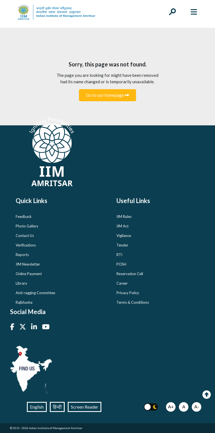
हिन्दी (57, 406)
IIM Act (122, 226)
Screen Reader (84, 406)
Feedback (24, 216)
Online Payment (29, 273)
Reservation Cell (129, 273)
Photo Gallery (27, 226)
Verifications (26, 245)
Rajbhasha (24, 302)
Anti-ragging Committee (35, 293)
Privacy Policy (127, 293)
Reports (22, 254)
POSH (121, 264)
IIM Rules (124, 216)
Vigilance (123, 235)
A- (196, 406)
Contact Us (25, 235)
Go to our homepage (107, 95)
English (37, 406)
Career (122, 283)
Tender (122, 245)
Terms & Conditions (132, 302)
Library (21, 283)
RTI (119, 254)
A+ (171, 406)
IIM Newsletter (28, 264)
